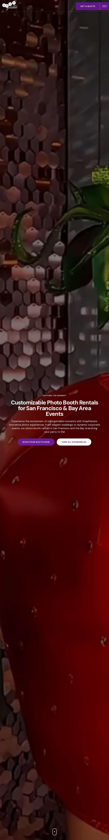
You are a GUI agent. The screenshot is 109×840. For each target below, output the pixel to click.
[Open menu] (104, 6)
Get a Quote (87, 6)
